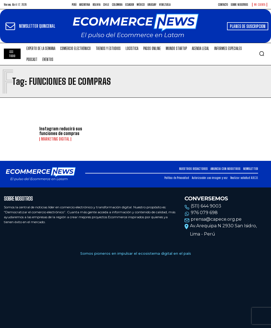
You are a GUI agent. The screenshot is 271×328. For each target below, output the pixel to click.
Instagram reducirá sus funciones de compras (60, 131)
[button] (261, 53)
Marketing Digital (55, 139)
